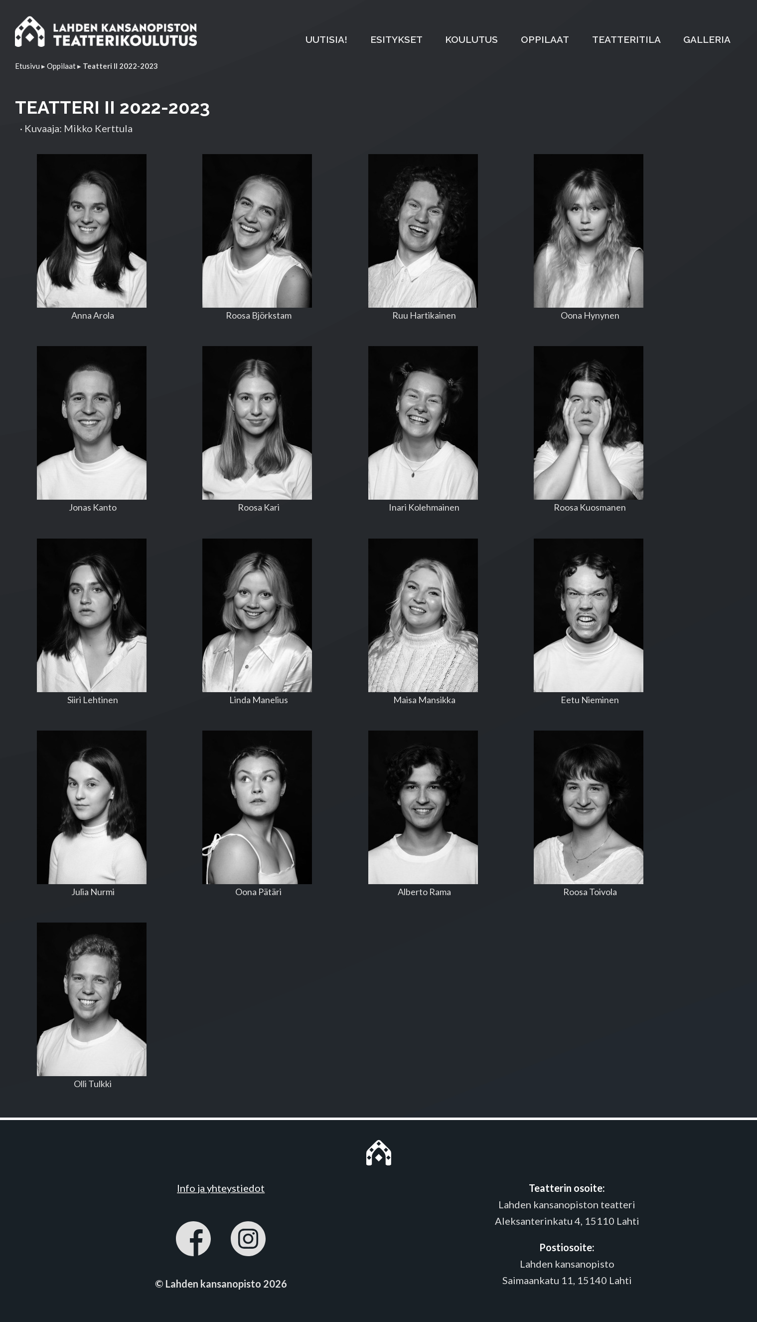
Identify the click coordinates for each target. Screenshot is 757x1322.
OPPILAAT (545, 39)
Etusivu (27, 65)
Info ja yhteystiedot (221, 1188)
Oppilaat (61, 65)
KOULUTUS (471, 39)
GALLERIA (707, 39)
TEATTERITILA (626, 39)
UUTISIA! (326, 39)
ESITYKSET (396, 39)
